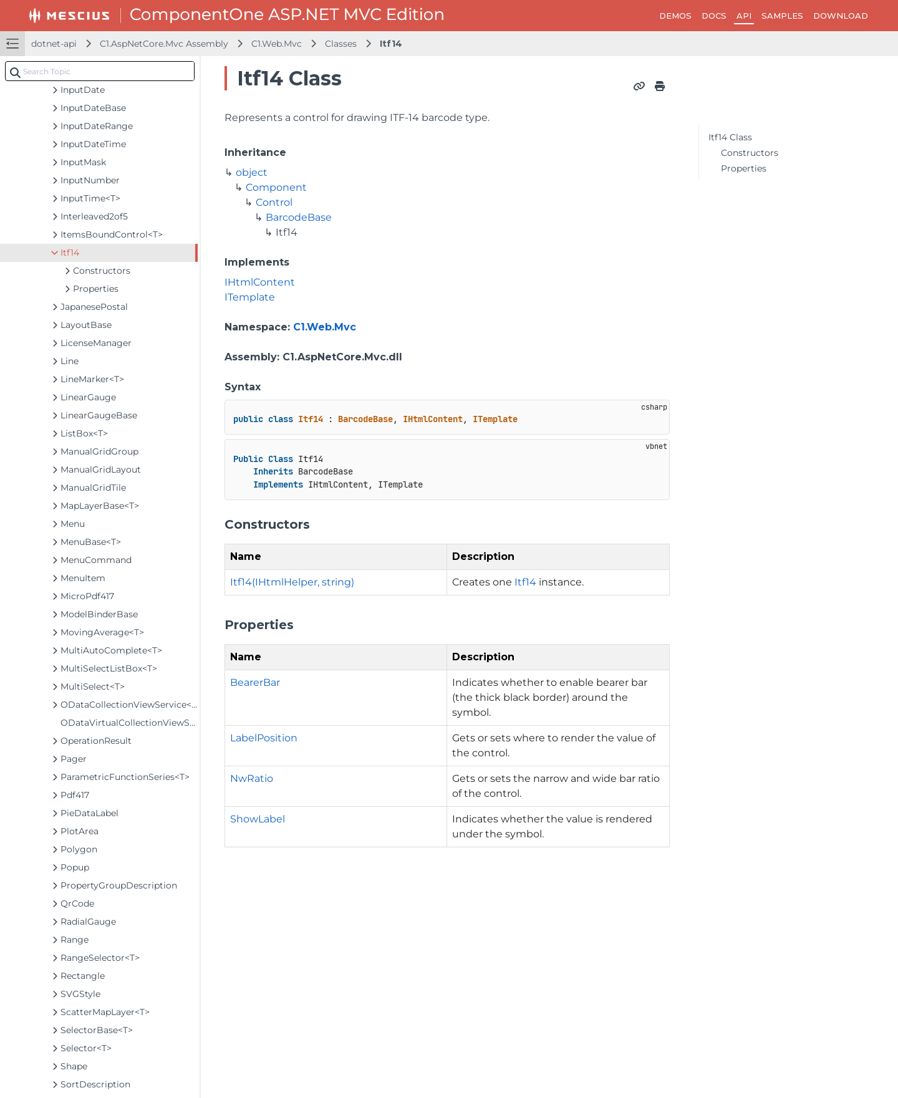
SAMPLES (782, 16)
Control (274, 202)
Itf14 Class (730, 137)
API (743, 16)
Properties (743, 168)
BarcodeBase (299, 217)
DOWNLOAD (840, 16)
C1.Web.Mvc (276, 43)
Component (276, 187)
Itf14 (391, 43)
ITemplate (249, 297)
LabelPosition (263, 738)
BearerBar (255, 682)
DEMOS (675, 16)
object (252, 172)
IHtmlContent (259, 282)
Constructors (749, 152)
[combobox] (100, 71)
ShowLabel (257, 819)
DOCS (714, 16)
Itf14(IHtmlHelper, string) (292, 582)
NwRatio (251, 778)
